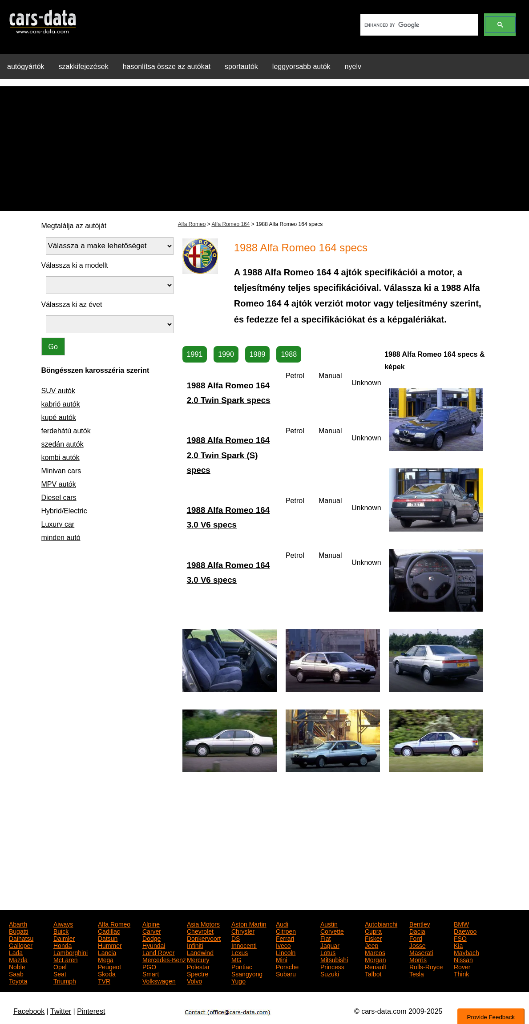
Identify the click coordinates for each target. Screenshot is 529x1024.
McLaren (65, 959)
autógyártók (25, 66)
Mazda (18, 959)
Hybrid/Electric (64, 511)
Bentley (419, 923)
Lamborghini (70, 952)
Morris (418, 959)
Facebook (28, 1011)
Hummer (110, 944)
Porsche (287, 966)
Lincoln (285, 952)
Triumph (64, 980)
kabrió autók (60, 404)
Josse (417, 944)
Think (461, 973)
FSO (460, 937)
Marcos (375, 952)
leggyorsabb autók (301, 66)
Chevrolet (200, 930)
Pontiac (241, 966)
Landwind (200, 952)
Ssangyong (246, 973)
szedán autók (62, 444)
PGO (149, 966)
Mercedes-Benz (164, 959)
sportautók (241, 66)
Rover (462, 966)
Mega (105, 959)
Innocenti (244, 944)
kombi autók (60, 457)
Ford (415, 937)
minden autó (61, 537)
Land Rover (158, 952)
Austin (329, 923)
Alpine (151, 923)
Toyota (18, 980)
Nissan (463, 959)
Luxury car (58, 524)
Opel (60, 966)
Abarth (18, 923)
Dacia (417, 930)
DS (235, 937)
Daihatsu (21, 937)
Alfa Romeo (192, 224)
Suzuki (329, 973)
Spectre (197, 973)
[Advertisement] (264, 148)
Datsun (107, 937)
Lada (16, 952)
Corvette (332, 930)
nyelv (353, 66)
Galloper (20, 944)
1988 (289, 354)
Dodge (151, 937)
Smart (150, 973)
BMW (461, 923)
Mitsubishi (334, 959)
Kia (458, 944)
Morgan (375, 959)
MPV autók (58, 484)
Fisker (373, 937)
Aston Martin (249, 923)
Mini (281, 959)
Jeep (371, 944)
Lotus (327, 952)
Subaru (286, 973)
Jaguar (329, 944)
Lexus (239, 952)
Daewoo (465, 930)
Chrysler (242, 930)
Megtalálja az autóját (74, 226)
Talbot (373, 973)
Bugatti (18, 930)
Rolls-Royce (426, 966)
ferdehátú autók (66, 431)
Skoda (107, 973)
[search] (418, 25)
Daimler (64, 937)
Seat (59, 973)
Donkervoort (204, 937)
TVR (104, 980)
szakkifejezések (84, 66)
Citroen (286, 930)
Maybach (466, 952)
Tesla (416, 973)
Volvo (194, 980)
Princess (332, 966)
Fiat (325, 937)
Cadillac (109, 930)
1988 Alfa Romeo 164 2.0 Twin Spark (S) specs (228, 454)
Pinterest (91, 1011)
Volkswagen (159, 980)
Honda (62, 944)
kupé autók (58, 417)
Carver (151, 930)
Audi (282, 923)
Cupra (373, 930)
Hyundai (153, 944)
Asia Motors (203, 923)
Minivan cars (61, 471)
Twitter (60, 1011)
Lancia (107, 952)
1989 (258, 354)
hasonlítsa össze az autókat (166, 66)
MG (236, 959)
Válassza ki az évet (71, 304)
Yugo (238, 980)
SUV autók (58, 391)
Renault (375, 966)
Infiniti (195, 944)
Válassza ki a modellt (74, 265)
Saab (16, 973)
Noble (17, 966)
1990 (226, 354)
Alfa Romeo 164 (230, 224)
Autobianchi (381, 923)
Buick (61, 930)
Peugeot (109, 966)
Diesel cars (59, 497)
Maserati (421, 952)
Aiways (63, 923)
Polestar (198, 966)
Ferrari (285, 937)
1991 (195, 354)
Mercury (198, 959)
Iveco (283, 944)
